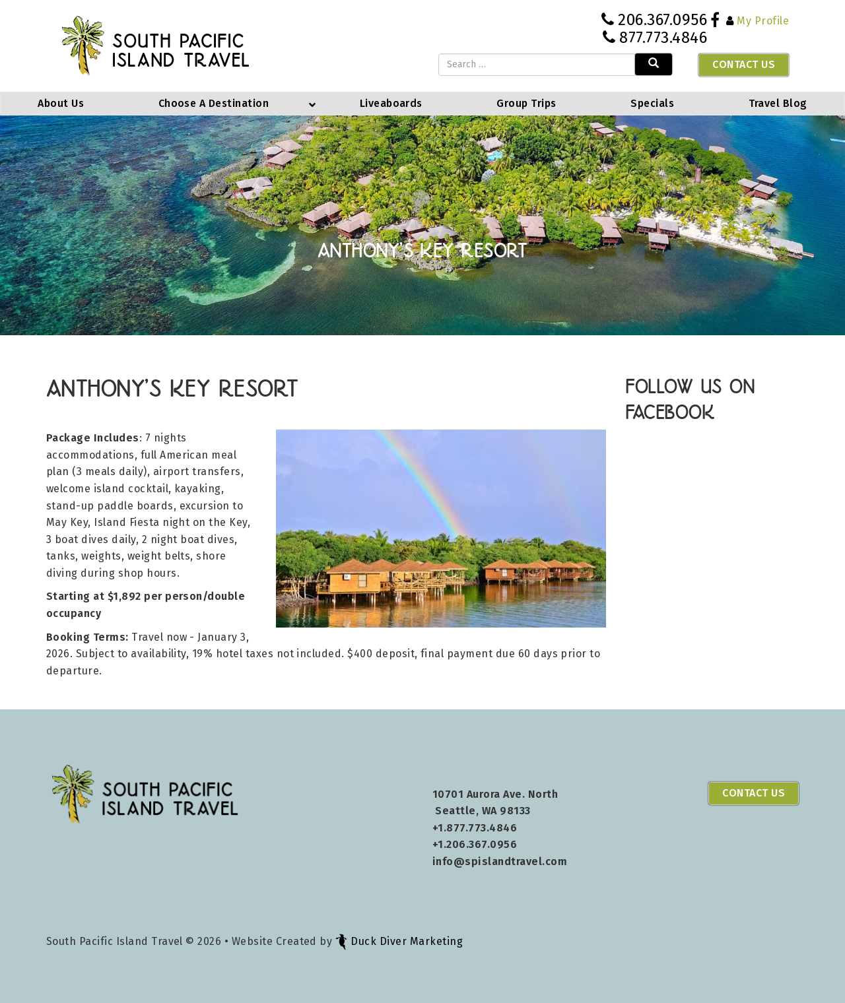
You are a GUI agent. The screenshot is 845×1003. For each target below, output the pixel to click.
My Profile (763, 21)
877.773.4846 (663, 37)
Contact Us (743, 64)
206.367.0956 (662, 20)
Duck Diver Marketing (399, 941)
